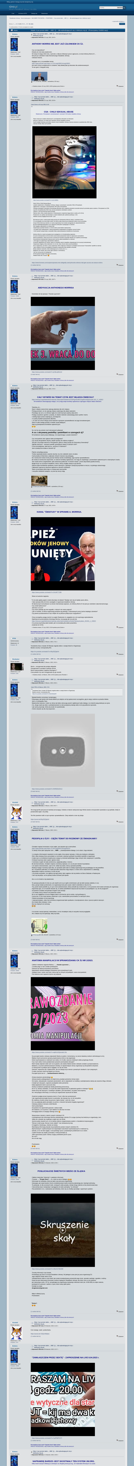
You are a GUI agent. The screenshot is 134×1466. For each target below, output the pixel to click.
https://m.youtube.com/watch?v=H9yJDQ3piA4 (45, 561)
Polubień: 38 (14, 554)
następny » (122, 21)
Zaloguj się (18, 2)
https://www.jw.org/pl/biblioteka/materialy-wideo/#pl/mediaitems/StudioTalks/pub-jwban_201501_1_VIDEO (64, 531)
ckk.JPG (34, 1425)
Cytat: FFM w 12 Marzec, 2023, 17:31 (40, 596)
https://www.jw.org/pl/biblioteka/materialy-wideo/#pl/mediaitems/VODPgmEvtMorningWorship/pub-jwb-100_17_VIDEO (67, 340)
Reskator (15, 569)
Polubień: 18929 (15, 54)
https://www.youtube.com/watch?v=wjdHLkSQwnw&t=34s (49, 901)
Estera (14, 34)
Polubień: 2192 (14, 583)
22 (16, 24)
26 (24, 24)
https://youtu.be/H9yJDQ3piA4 (40, 698)
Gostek (15, 682)
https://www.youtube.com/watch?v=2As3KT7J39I (46, 502)
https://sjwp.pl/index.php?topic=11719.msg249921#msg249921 (51, 63)
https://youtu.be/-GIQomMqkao (40, 1152)
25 (22, 24)
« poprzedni (115, 21)
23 (18, 24)
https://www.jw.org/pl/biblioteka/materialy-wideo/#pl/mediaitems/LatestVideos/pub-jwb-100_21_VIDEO (62, 1282)
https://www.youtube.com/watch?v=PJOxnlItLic (46, 1395)
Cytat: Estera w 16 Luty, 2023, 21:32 (40, 104)
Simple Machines (72, 1461)
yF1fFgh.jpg (34, 814)
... (15, 24)
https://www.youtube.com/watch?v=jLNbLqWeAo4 (47, 312)
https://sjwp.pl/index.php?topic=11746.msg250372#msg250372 (51, 728)
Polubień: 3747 (14, 701)
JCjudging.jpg (35, 426)
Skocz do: (108, 1451)
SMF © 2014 (65, 1461)
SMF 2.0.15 (60, 1461)
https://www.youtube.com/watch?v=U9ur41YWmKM (47, 1087)
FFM (14, 548)
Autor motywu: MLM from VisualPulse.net (67, 1463)
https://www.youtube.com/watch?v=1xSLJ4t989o (45, 170)
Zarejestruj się (28, 2)
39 (27, 24)
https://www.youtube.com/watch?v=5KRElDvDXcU (47, 668)
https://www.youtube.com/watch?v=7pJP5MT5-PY (47, 1226)
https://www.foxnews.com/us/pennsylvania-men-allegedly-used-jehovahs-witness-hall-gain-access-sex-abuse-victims (67, 233)
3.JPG (33, 81)
